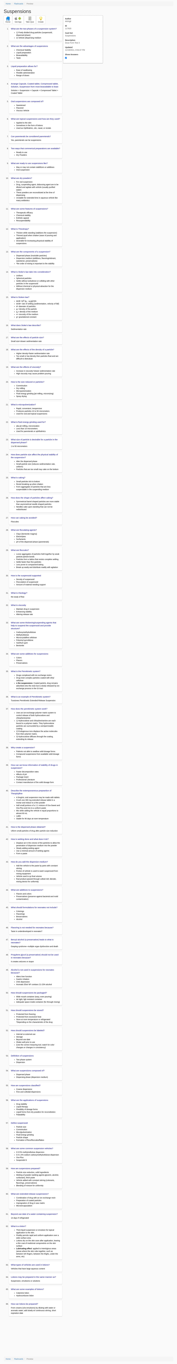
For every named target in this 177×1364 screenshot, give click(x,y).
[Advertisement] (84, 89)
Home (8, 4)
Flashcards (18, 4)
